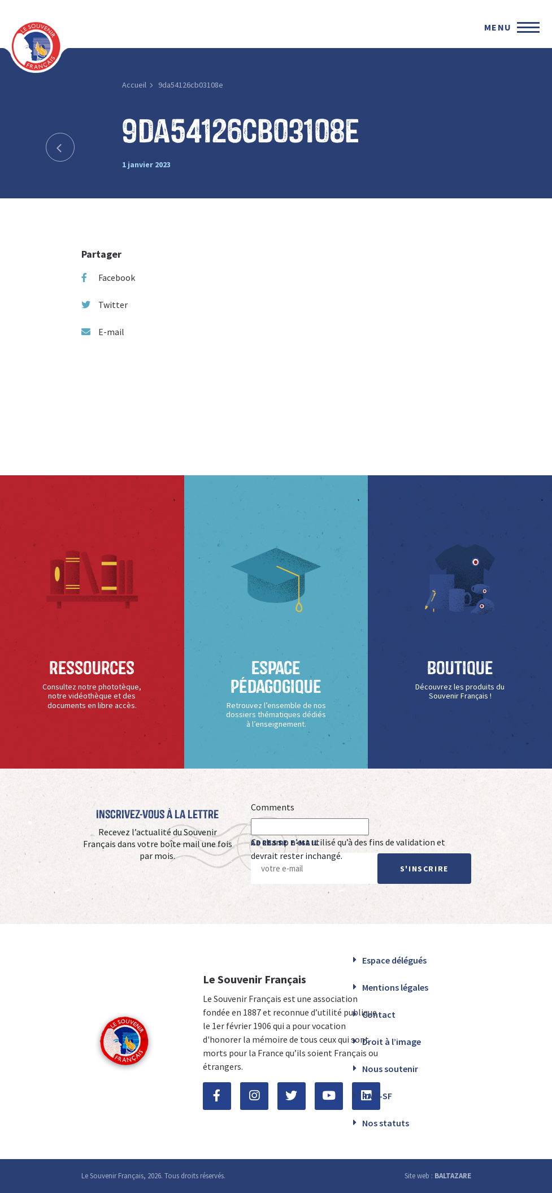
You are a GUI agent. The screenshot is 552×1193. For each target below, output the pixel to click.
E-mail (102, 331)
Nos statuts (385, 1123)
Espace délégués (394, 960)
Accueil (134, 85)
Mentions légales (395, 987)
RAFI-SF (377, 1095)
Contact (378, 1014)
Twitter (104, 304)
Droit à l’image (391, 1041)
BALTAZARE (452, 1176)
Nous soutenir (390, 1068)
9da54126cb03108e (190, 85)
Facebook (108, 277)
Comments (272, 807)
